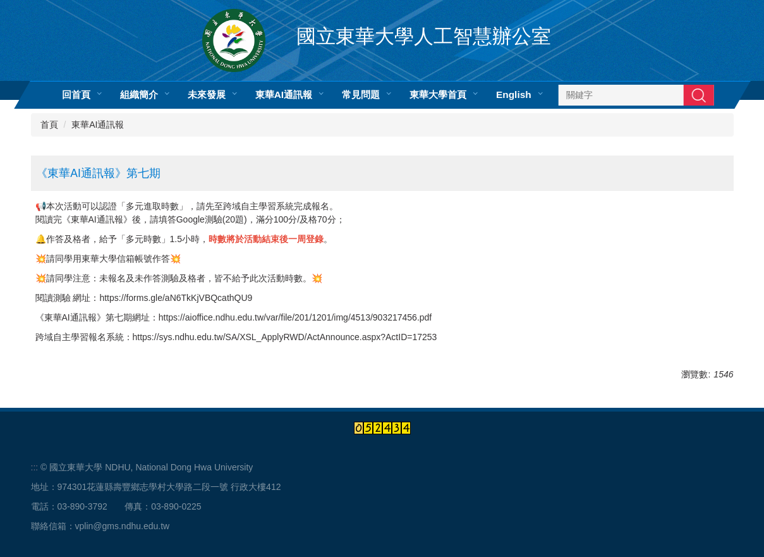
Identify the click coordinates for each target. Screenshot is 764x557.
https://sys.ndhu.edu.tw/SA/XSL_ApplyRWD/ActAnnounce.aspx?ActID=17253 (285, 337)
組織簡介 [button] (138, 94)
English (513, 94)
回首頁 (75, 94)
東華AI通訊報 (283, 94)
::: (35, 467)
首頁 (49, 124)
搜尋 (699, 95)
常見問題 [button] (361, 94)
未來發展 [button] (206, 94)
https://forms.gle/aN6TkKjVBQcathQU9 (175, 298)
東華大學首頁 (437, 94)
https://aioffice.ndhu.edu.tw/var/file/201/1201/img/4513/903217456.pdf (295, 317)
